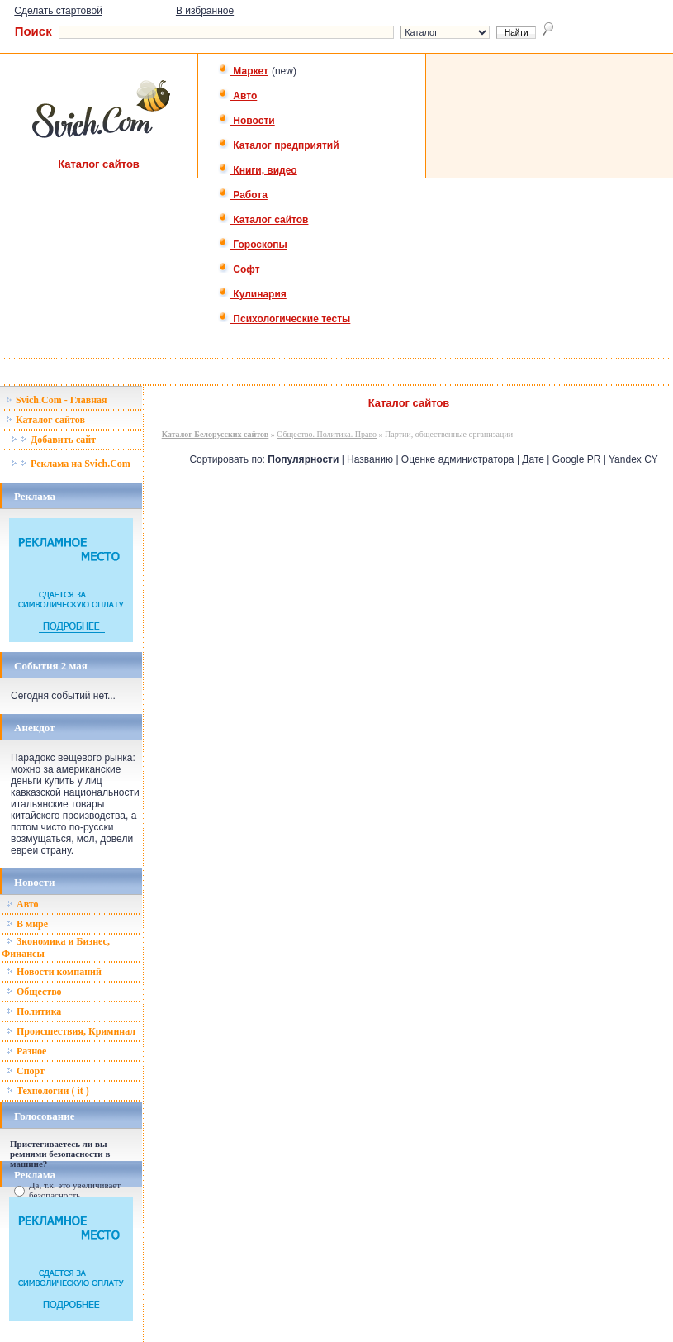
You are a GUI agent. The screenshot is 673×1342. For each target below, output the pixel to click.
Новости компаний (54, 972)
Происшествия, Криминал (71, 1031)
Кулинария (252, 294)
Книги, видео (257, 170)
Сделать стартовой (58, 11)
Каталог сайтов (263, 220)
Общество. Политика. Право (327, 434)
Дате (533, 459)
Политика (34, 1011)
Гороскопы (252, 244)
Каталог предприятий (278, 145)
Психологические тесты (284, 319)
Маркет (243, 71)
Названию (370, 459)
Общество (34, 991)
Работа (243, 195)
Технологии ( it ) (48, 1091)
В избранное (205, 11)
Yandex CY (633, 459)
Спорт (26, 1071)
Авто (237, 96)
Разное (26, 1051)
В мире (27, 924)
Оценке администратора (457, 459)
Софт (239, 269)
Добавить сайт (53, 439)
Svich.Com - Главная (56, 400)
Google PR (576, 459)
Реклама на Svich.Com (70, 463)
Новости (246, 120)
